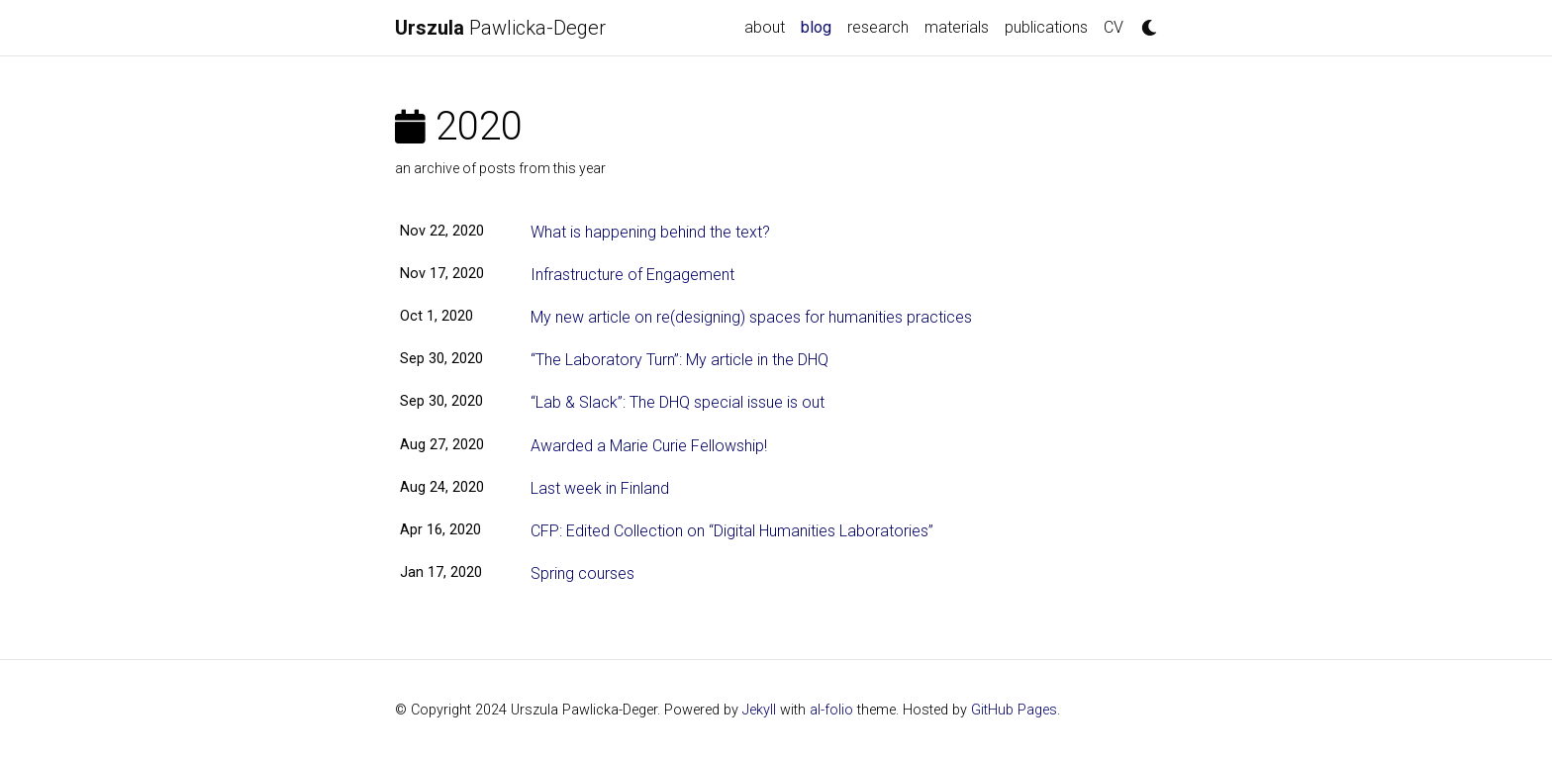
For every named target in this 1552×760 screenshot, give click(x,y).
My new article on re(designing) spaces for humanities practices (751, 317)
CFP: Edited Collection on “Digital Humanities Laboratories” (732, 531)
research (878, 27)
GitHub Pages (1014, 710)
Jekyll (759, 710)
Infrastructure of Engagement (632, 274)
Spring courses (582, 573)
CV (1113, 27)
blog (820, 26)
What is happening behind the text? (650, 232)
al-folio (831, 710)
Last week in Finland (600, 488)
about (764, 27)
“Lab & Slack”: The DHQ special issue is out (677, 402)
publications (1046, 27)
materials (956, 27)
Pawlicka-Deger (500, 28)
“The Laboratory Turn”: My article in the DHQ (679, 359)
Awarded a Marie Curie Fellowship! (649, 445)
